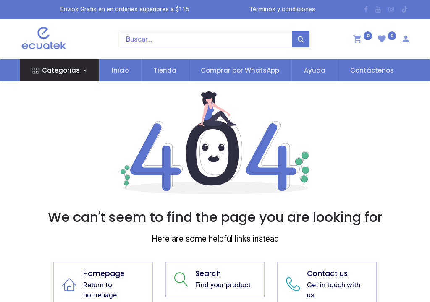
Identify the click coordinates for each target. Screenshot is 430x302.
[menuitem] (120, 70)
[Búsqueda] (300, 39)
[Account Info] (405, 40)
